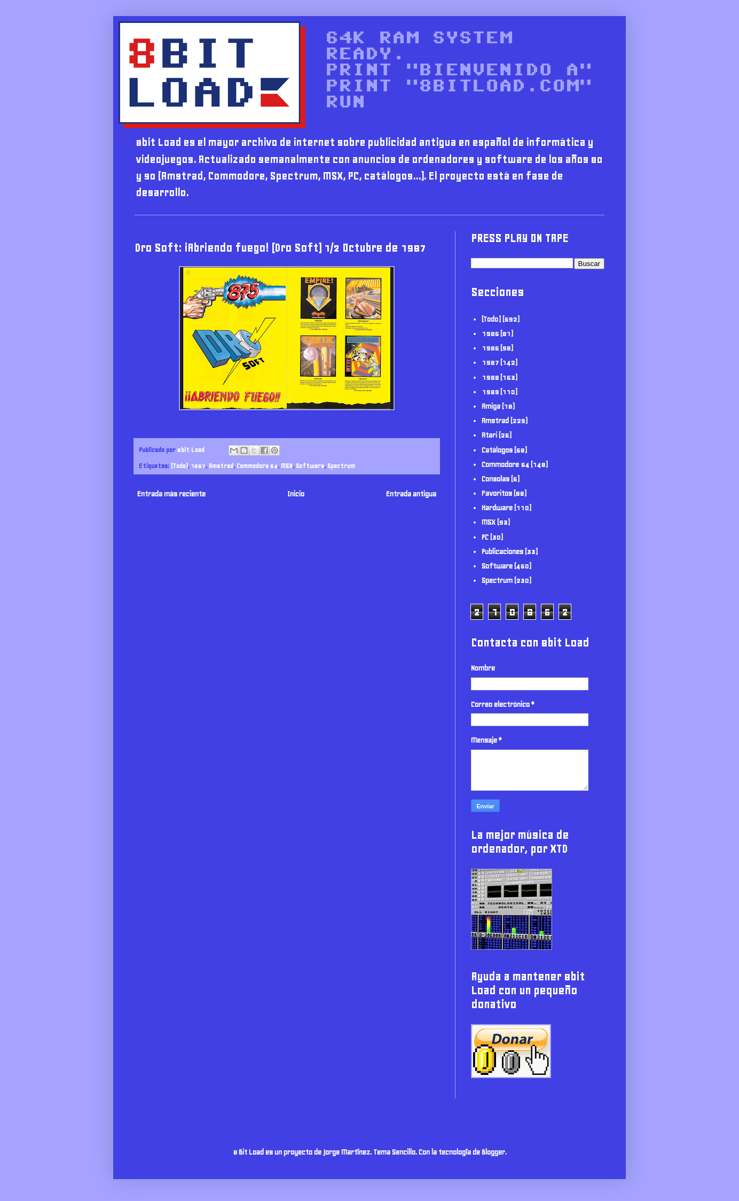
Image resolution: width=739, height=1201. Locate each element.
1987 (198, 466)
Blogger (493, 1152)
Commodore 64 (257, 466)
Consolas (495, 478)
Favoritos (497, 493)
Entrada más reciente (171, 493)
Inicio (295, 493)
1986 (490, 348)
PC (485, 537)
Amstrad (221, 466)
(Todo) (179, 466)
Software (310, 466)
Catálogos (497, 450)
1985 (490, 333)
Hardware (497, 507)
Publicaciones (502, 551)
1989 (490, 391)
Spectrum (341, 466)
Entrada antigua (411, 493)
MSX (287, 466)
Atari (489, 435)
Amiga (491, 406)
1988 (490, 377)
